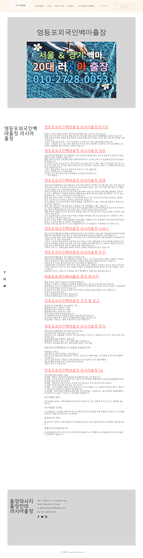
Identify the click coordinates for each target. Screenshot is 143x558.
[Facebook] (38, 516)
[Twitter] (42, 516)
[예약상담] (124, 6)
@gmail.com (59, 508)
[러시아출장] (4, 279)
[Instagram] (46, 516)
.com (82, 552)
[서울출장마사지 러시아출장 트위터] (4, 286)
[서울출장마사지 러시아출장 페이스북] (4, 272)
